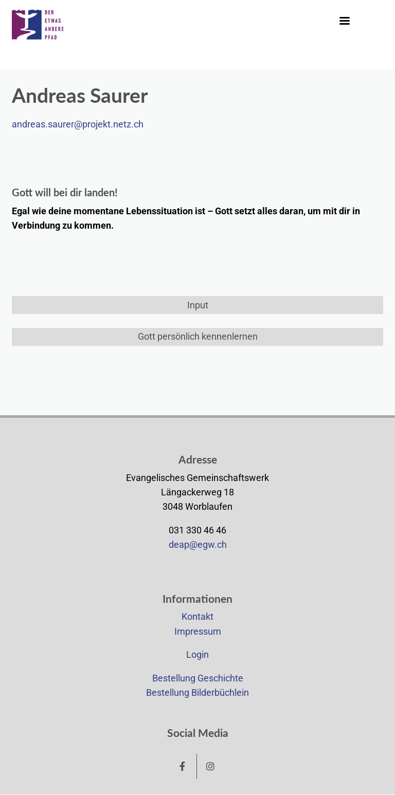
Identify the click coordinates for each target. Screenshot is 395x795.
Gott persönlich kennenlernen (198, 336)
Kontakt (197, 617)
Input (197, 305)
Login (197, 655)
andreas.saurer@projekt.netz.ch (77, 124)
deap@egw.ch (198, 545)
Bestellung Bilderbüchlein (197, 693)
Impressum (197, 631)
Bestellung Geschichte (197, 678)
